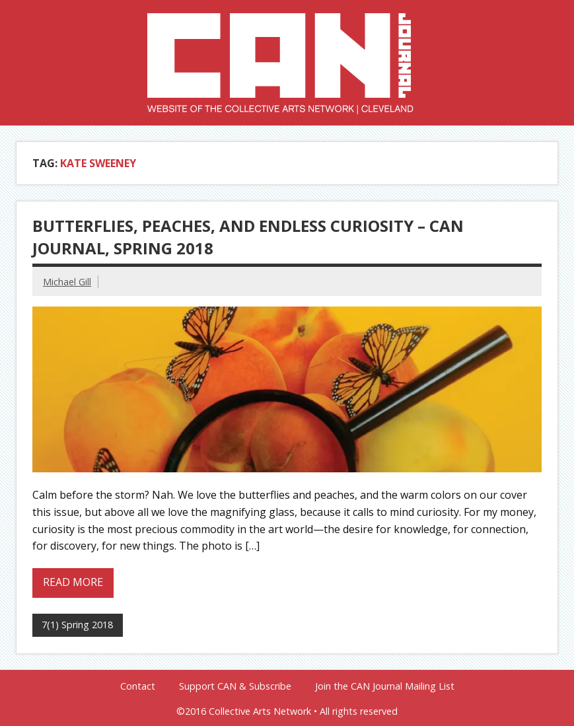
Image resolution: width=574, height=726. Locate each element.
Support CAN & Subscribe (235, 686)
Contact (137, 686)
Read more (73, 582)
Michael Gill (67, 281)
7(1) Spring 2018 (77, 624)
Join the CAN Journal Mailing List (384, 686)
